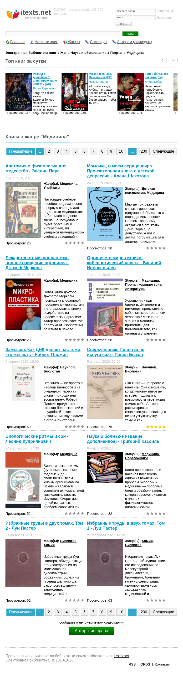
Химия (49, 545)
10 (121, 151)
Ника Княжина (98, 81)
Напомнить (164, 17)
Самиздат (98, 42)
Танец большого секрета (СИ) (156, 75)
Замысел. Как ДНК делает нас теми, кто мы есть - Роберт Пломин (43, 352)
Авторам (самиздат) (134, 42)
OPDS (145, 664)
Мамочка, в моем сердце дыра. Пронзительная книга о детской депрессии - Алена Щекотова (121, 171)
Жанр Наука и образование (83, 53)
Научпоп (67, 367)
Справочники (136, 458)
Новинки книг (46, 42)
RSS (132, 664)
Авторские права (91, 630)
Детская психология (140, 191)
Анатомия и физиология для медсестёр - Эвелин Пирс (35, 168)
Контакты (162, 664)
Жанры (73, 42)
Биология (52, 371)
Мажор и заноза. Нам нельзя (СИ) (100, 75)
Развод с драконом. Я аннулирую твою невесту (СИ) (45, 79)
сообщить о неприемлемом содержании (92, 622)
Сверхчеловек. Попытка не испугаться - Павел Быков (115, 352)
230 (144, 151)
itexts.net (121, 656)
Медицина (68, 184)
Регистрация (165, 11)
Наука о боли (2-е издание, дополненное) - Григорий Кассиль (123, 439)
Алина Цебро (154, 81)
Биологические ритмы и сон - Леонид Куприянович (36, 439)
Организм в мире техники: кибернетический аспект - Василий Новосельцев (124, 262)
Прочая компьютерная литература (144, 286)
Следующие (163, 151)
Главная (17, 42)
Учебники (52, 188)
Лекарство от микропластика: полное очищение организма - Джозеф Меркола (37, 262)
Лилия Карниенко (44, 88)
